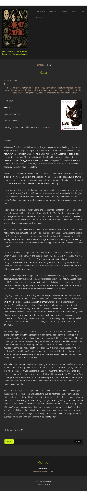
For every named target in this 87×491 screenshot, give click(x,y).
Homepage (40, 65)
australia (33, 90)
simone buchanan (69, 93)
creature (61, 88)
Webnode (47, 484)
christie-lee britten (52, 93)
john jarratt (51, 88)
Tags (6, 84)
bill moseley (40, 88)
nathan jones (27, 88)
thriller (25, 90)
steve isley (42, 90)
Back (9, 441)
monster (69, 88)
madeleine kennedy (20, 93)
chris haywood (36, 93)
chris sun (17, 88)
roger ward (53, 90)
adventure (16, 90)
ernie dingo (78, 90)
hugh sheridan (66, 90)
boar (9, 88)
